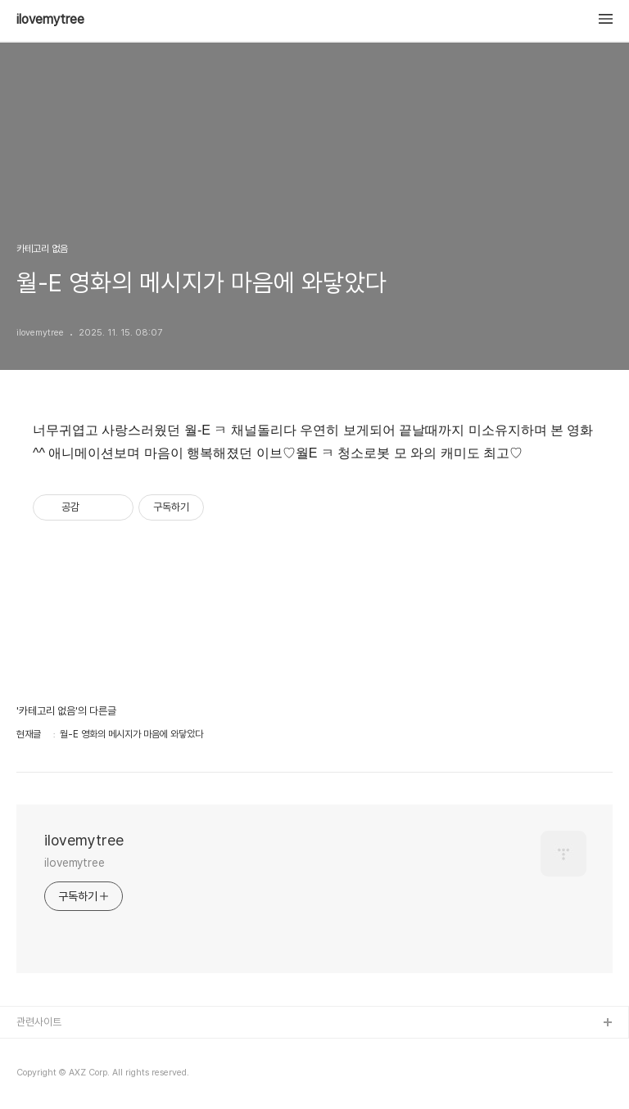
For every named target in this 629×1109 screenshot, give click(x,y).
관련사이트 (38, 1022)
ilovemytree (50, 19)
